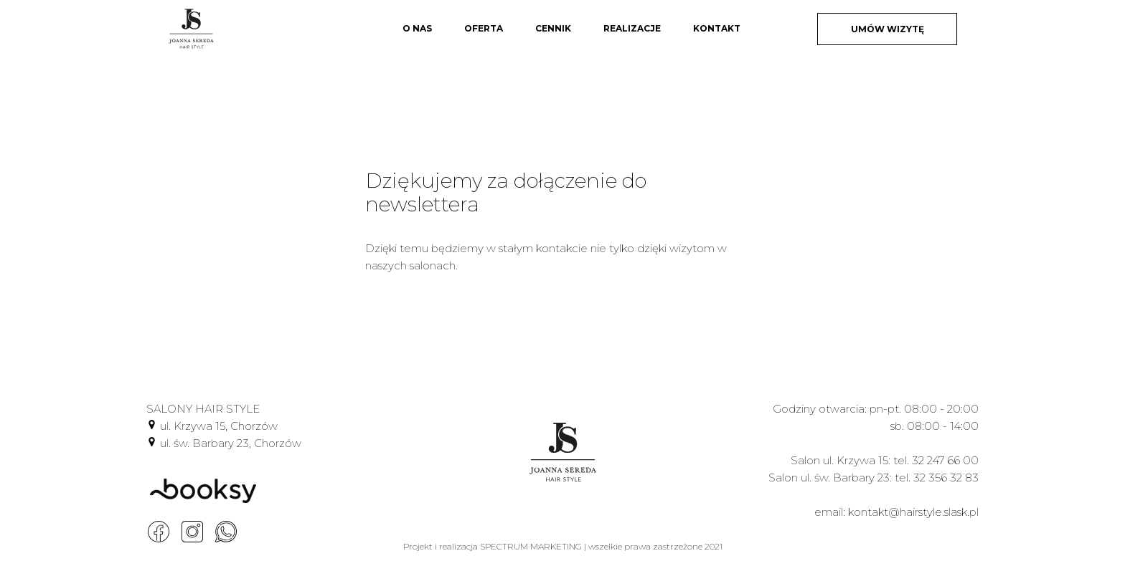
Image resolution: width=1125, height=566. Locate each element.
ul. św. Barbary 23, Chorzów (230, 443)
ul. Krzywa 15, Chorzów (219, 426)
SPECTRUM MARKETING (531, 546)
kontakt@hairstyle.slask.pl (913, 512)
